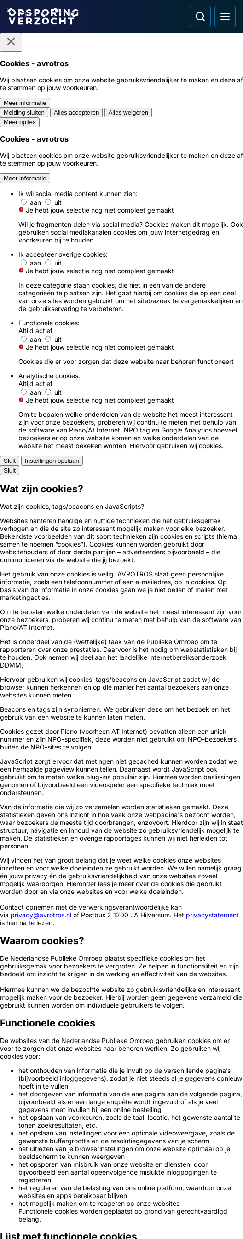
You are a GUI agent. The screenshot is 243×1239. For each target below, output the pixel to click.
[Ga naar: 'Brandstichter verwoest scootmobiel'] (121, 431)
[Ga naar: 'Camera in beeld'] (121, 935)
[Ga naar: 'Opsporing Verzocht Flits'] (121, 511)
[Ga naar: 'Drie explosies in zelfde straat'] (121, 694)
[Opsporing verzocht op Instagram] (40, 1177)
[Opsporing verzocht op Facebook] (16, 1177)
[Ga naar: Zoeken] (200, 16)
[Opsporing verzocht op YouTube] (64, 1177)
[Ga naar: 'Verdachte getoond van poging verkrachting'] (121, 617)
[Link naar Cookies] (121, 1074)
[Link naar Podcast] (121, 991)
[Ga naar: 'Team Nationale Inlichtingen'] (121, 867)
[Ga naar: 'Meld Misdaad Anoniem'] (121, 833)
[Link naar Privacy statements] (121, 1057)
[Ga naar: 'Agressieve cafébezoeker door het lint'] (121, 549)
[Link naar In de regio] (121, 1008)
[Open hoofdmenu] (225, 16)
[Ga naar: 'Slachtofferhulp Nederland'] (121, 900)
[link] (121, 364)
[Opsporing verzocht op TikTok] (88, 1177)
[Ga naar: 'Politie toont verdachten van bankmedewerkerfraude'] (121, 471)
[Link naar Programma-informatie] (121, 1024)
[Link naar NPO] (138, 1218)
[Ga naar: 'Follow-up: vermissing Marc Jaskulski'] (121, 733)
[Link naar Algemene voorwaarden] (121, 1041)
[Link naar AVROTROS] (104, 1218)
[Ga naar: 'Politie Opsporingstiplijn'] (121, 799)
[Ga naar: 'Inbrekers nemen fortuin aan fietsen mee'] (121, 656)
